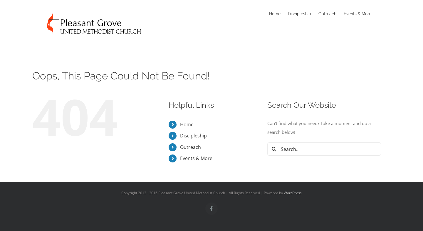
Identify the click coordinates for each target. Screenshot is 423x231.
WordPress (293, 192)
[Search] (274, 149)
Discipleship (193, 135)
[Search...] (324, 149)
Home (187, 124)
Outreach (190, 147)
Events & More (196, 158)
